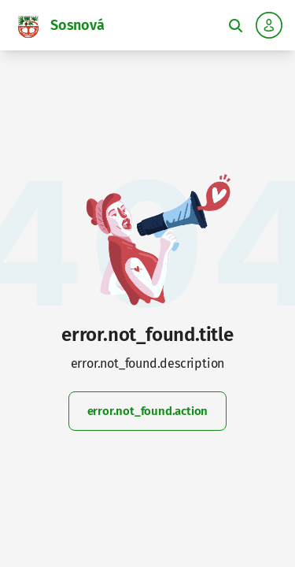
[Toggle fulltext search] (235, 25)
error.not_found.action (147, 411)
